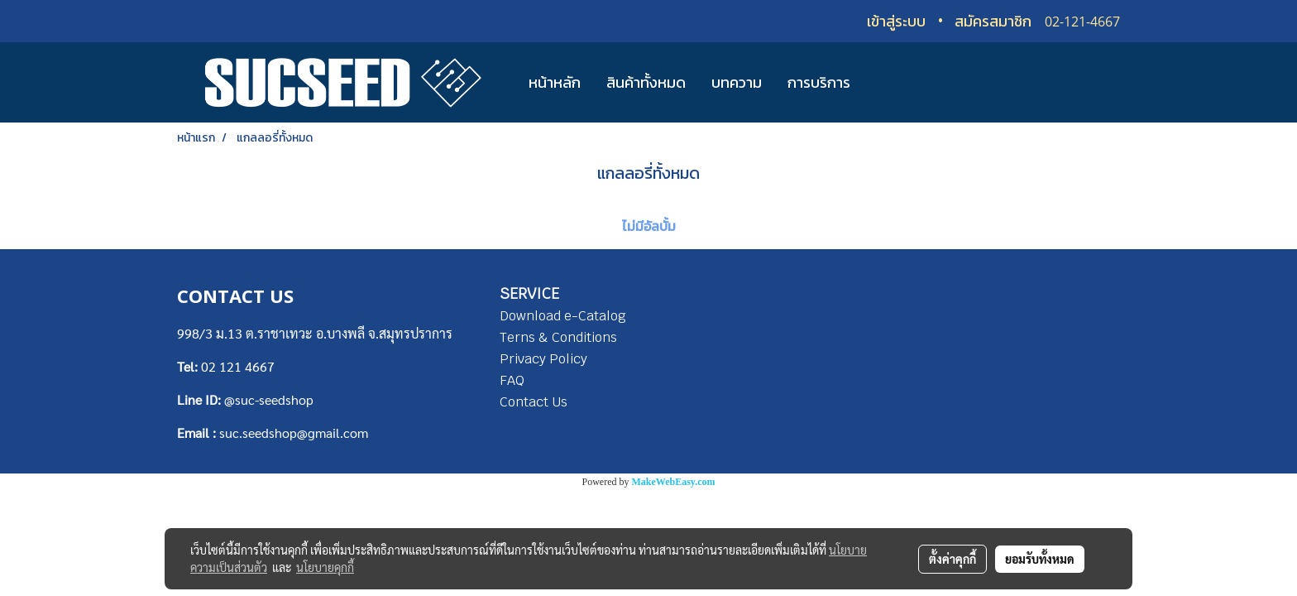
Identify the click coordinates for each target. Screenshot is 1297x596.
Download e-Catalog (563, 315)
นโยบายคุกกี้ (325, 567)
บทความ (736, 82)
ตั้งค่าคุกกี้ (952, 558)
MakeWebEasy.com (674, 482)
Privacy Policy (543, 359)
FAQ (512, 380)
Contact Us (533, 402)
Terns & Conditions (558, 337)
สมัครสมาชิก (993, 21)
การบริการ (818, 82)
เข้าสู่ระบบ (896, 21)
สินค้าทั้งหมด (646, 82)
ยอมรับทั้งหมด (1039, 558)
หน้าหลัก (555, 82)
